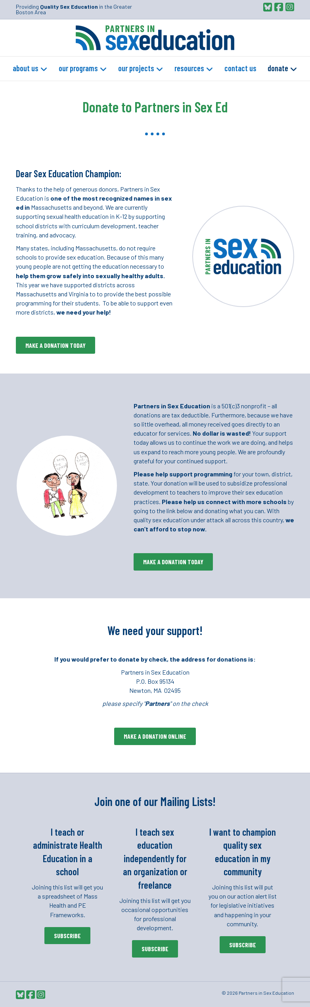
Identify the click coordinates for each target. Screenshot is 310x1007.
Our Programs (78, 68)
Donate (278, 68)
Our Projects (136, 68)
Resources (189, 68)
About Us (25, 68)
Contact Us (240, 68)
